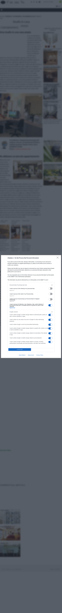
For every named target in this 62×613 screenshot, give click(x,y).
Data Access (31, 355)
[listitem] (31, 285)
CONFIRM (20, 349)
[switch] (50, 288)
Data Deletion (22, 355)
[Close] (58, 258)
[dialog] (31, 306)
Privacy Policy (39, 355)
